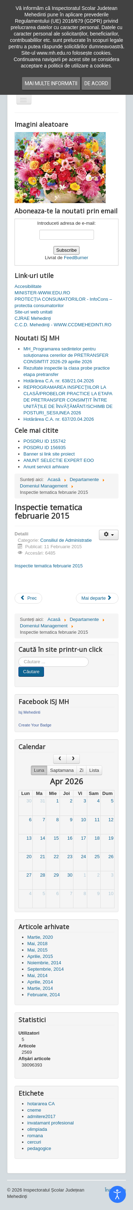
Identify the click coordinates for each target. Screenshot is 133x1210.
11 (97, 819)
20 (28, 856)
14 (42, 838)
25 (97, 856)
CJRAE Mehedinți (33, 318)
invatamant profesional (50, 1122)
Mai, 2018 (37, 943)
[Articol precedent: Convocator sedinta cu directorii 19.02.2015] (28, 598)
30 (28, 800)
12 (111, 819)
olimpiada (37, 1129)
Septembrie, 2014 (45, 969)
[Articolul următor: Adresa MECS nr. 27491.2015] (97, 598)
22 (56, 856)
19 (111, 838)
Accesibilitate (28, 286)
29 (56, 875)
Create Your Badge (34, 725)
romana (35, 1135)
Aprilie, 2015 (40, 956)
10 (83, 819)
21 (42, 856)
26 (111, 856)
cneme (34, 1110)
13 (28, 838)
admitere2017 (41, 1116)
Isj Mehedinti (29, 712)
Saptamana (62, 770)
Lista (94, 770)
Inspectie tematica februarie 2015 (49, 565)
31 (42, 800)
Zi (81, 770)
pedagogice (39, 1148)
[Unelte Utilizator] (108, 535)
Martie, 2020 (40, 937)
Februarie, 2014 (43, 994)
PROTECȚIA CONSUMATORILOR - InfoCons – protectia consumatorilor (63, 302)
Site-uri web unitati (33, 312)
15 (56, 838)
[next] (73, 759)
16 (69, 838)
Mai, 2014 (37, 975)
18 (97, 838)
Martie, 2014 (40, 988)
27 (28, 875)
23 (69, 856)
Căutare (31, 671)
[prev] (60, 759)
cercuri (34, 1142)
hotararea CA (41, 1103)
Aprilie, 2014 (40, 982)
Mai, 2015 (37, 950)
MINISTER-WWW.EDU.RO (42, 292)
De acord (96, 83)
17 (83, 838)
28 (42, 875)
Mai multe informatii (51, 83)
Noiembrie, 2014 (44, 962)
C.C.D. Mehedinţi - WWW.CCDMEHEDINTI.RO (63, 324)
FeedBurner (76, 257)
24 (83, 856)
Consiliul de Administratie (66, 540)
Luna (39, 770)
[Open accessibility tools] (117, 1194)
